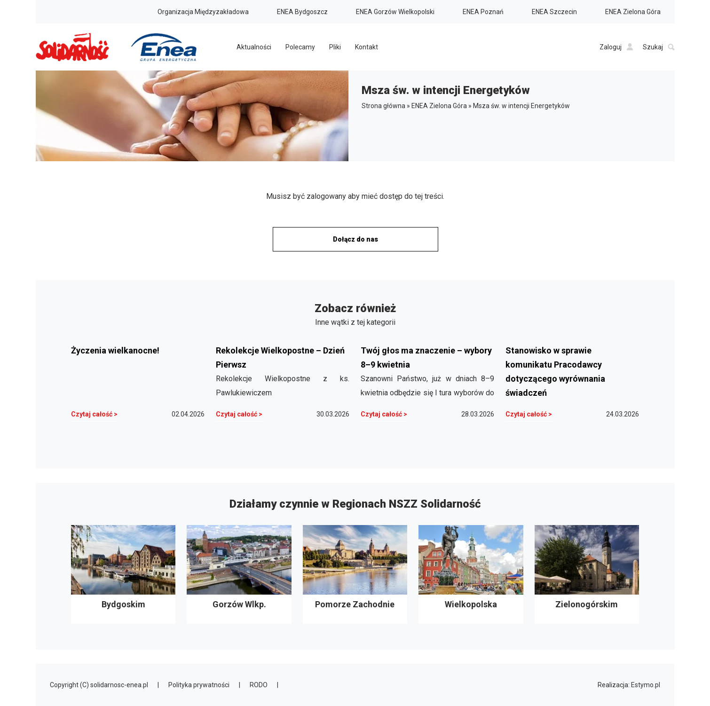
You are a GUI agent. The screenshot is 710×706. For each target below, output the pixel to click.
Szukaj (659, 47)
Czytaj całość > (94, 414)
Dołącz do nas (355, 239)
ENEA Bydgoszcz (302, 12)
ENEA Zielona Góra (633, 12)
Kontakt (366, 47)
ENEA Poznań (483, 12)
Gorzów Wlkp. (239, 574)
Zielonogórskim (587, 574)
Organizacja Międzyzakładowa (203, 12)
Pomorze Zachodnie (355, 574)
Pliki (335, 47)
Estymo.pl (645, 685)
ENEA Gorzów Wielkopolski (395, 12)
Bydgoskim (123, 574)
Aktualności (254, 47)
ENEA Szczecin (554, 12)
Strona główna (383, 106)
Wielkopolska (470, 574)
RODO (259, 685)
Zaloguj (616, 47)
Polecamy (300, 47)
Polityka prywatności (198, 685)
